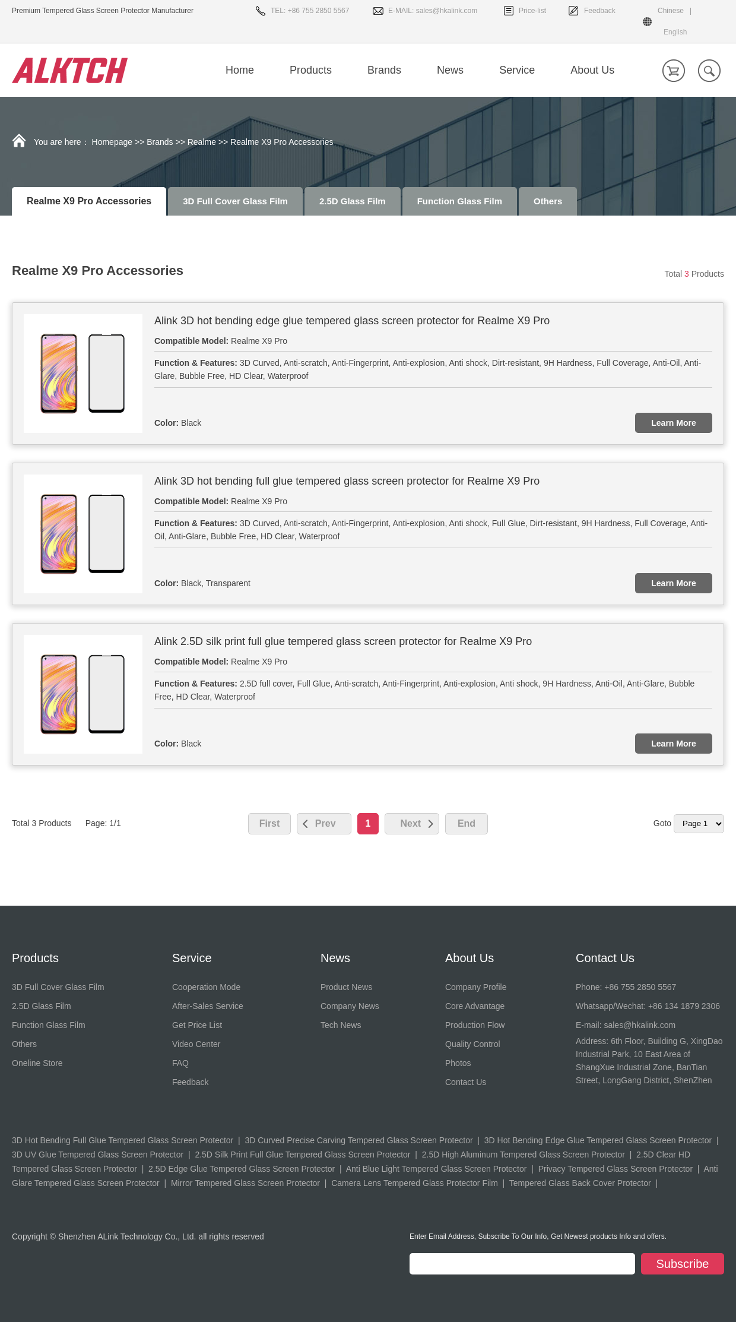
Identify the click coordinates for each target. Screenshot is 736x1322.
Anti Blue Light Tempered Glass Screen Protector (436, 1169)
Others (548, 201)
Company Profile (476, 987)
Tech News (341, 1025)
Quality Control (472, 1044)
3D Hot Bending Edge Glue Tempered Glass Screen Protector (598, 1140)
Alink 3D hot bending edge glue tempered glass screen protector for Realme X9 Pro (352, 321)
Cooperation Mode (206, 987)
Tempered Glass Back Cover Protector (580, 1183)
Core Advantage (475, 1006)
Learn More (673, 423)
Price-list (532, 11)
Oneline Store (37, 1063)
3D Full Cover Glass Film (235, 201)
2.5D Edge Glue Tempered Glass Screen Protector (241, 1169)
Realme (202, 142)
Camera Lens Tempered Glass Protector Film (414, 1183)
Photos (458, 1063)
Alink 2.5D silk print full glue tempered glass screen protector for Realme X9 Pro (343, 641)
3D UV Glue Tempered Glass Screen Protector (97, 1154)
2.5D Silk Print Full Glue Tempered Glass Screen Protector (302, 1154)
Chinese (671, 11)
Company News (350, 1006)
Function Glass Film (459, 201)
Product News (346, 987)
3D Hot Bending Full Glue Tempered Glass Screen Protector (122, 1140)
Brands (160, 142)
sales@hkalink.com (447, 11)
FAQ (180, 1063)
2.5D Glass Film (352, 201)
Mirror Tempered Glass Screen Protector (245, 1183)
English (675, 32)
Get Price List (197, 1025)
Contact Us (465, 1082)
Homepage (112, 142)
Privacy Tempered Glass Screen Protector (615, 1169)
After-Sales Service (207, 1006)
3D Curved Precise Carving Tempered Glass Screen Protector (358, 1140)
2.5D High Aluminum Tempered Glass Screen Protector (523, 1154)
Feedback (600, 11)
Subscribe (682, 1263)
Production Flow (475, 1025)
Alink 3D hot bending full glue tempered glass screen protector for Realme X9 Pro (347, 481)
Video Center (196, 1044)
